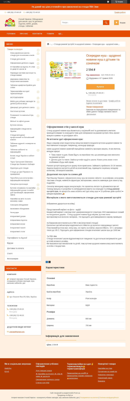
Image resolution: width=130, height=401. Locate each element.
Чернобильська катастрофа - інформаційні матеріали (22, 179)
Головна (11, 34)
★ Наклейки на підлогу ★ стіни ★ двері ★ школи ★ (22, 68)
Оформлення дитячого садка (22, 63)
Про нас (24, 34)
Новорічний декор (105, 378)
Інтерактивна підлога (18, 220)
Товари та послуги (14, 49)
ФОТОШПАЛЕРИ (16, 97)
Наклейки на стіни (105, 368)
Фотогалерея (12, 259)
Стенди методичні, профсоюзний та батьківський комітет (22, 137)
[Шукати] (106, 22)
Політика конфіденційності (109, 397)
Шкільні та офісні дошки (19, 121)
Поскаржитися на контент (89, 397)
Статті (9, 253)
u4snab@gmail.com (17, 332)
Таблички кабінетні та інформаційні (18, 151)
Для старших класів (44, 371)
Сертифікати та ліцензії (17, 238)
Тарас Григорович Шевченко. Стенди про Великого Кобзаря (22, 163)
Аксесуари (14, 212)
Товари (50, 34)
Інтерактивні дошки (18, 216)
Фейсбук (8, 368)
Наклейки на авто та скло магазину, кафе (20, 200)
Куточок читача (16, 125)
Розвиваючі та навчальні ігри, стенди (22, 116)
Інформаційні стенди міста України (20, 130)
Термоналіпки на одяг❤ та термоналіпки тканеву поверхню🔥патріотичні (79, 375)
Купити (100, 87)
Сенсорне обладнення (19, 205)
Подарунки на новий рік (107, 371)
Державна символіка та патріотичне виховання (19, 80)
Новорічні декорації (106, 375)
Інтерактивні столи (17, 232)
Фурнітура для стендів (19, 168)
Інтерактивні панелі (17, 228)
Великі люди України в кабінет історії (22, 157)
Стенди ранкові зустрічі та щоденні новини (72, 44)
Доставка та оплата (15, 248)
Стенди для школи (17, 59)
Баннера (101, 381)
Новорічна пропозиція (19, 184)
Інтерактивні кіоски (17, 224)
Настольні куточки (17, 111)
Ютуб (7, 371)
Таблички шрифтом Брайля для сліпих (23, 86)
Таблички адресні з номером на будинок (23, 144)
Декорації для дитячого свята (22, 107)
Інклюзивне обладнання (19, 209)
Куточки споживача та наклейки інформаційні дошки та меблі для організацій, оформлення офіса (22, 191)
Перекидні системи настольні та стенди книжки (23, 74)
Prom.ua (77, 393)
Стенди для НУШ (42, 383)
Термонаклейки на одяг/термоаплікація (19, 92)
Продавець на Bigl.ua (65, 395)
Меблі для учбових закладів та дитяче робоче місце (22, 102)
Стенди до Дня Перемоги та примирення (21, 173)
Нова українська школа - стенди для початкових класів (22, 54)
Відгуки (10, 243)
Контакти (37, 34)
